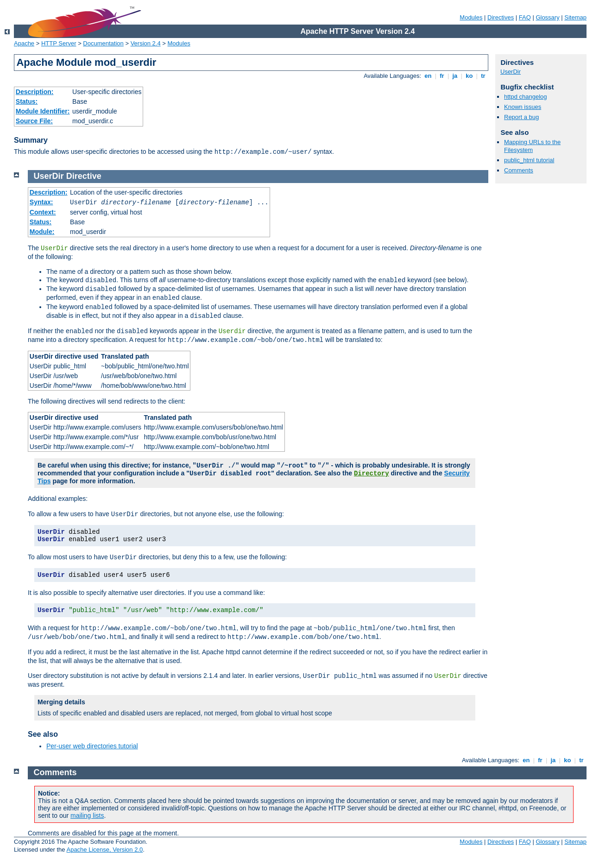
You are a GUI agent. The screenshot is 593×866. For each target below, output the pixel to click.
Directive (83, 176)
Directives (500, 17)
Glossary (547, 17)
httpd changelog (525, 96)
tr (483, 75)
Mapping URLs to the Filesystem (532, 146)
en (428, 75)
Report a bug (521, 117)
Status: (27, 101)
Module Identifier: (43, 111)
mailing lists (87, 815)
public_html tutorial (529, 160)
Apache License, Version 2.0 (104, 849)
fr (442, 75)
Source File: (34, 121)
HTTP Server (58, 43)
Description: (35, 91)
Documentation (103, 43)
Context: (43, 212)
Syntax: (41, 202)
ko (469, 75)
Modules (471, 17)
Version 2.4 (146, 43)
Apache (24, 43)
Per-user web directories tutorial (92, 746)
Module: (42, 231)
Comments (518, 170)
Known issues (522, 106)
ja (455, 75)
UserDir (510, 71)
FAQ (525, 17)
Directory (371, 473)
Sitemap (575, 17)
